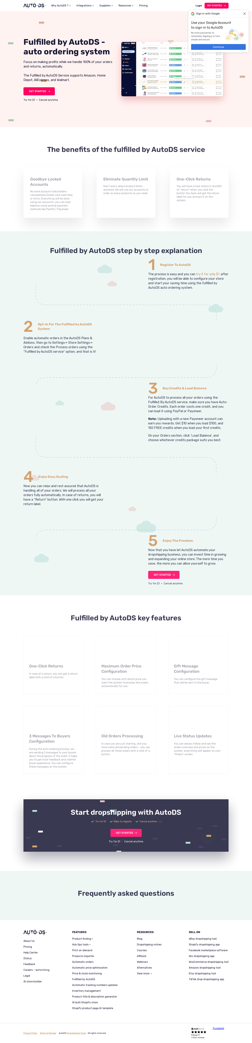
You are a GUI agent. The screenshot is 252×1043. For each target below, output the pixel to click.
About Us (29, 941)
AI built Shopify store (85, 1002)
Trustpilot (218, 1028)
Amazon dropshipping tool (205, 967)
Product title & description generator (94, 996)
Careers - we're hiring (36, 970)
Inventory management (86, 991)
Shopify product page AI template (92, 1008)
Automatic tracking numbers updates (95, 985)
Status (27, 958)
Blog (139, 939)
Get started (214, 5)
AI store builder (32, 981)
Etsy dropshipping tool (202, 973)
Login (199, 5)
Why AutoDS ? (59, 5)
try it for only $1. (208, 286)
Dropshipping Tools (76, 1033)
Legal (26, 976)
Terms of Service (48, 1033)
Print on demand (82, 950)
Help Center (30, 952)
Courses (142, 950)
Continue (218, 47)
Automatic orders (82, 962)
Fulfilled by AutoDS (83, 979)
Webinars (142, 962)
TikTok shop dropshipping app (206, 979)
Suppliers (105, 5)
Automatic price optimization (90, 967)
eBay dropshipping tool (203, 939)
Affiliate (141, 956)
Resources (125, 5)
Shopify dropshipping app (204, 944)
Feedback (29, 964)
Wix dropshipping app (201, 956)
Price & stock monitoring (87, 973)
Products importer (83, 956)
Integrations (83, 5)
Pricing (143, 5)
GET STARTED (37, 91)
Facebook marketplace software (208, 950)
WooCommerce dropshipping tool (209, 962)
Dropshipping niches (149, 944)
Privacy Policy (30, 1033)
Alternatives (144, 967)
